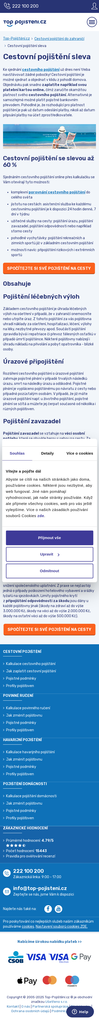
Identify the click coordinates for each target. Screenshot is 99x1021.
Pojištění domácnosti (25, 784)
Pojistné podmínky (21, 678)
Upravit (49, 554)
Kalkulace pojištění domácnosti (31, 796)
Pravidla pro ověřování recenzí (30, 856)
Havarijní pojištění (22, 740)
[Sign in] (90, 6)
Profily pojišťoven (20, 686)
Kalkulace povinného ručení (28, 708)
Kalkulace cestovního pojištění (30, 664)
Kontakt (13, 1006)
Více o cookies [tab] (79, 453)
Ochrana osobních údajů (30, 1011)
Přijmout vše (49, 538)
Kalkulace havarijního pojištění (30, 752)
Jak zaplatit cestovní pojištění (31, 671)
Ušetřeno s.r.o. (56, 1002)
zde (40, 516)
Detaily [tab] (47, 453)
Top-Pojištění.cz (16, 38)
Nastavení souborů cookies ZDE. (62, 926)
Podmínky (59, 1011)
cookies (28, 926)
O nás (25, 1006)
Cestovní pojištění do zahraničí (59, 39)
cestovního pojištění (41, 70)
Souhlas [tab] (17, 453)
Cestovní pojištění (22, 652)
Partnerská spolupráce (50, 1006)
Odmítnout (49, 571)
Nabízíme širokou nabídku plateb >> (49, 942)
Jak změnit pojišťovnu (24, 715)
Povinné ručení (18, 696)
